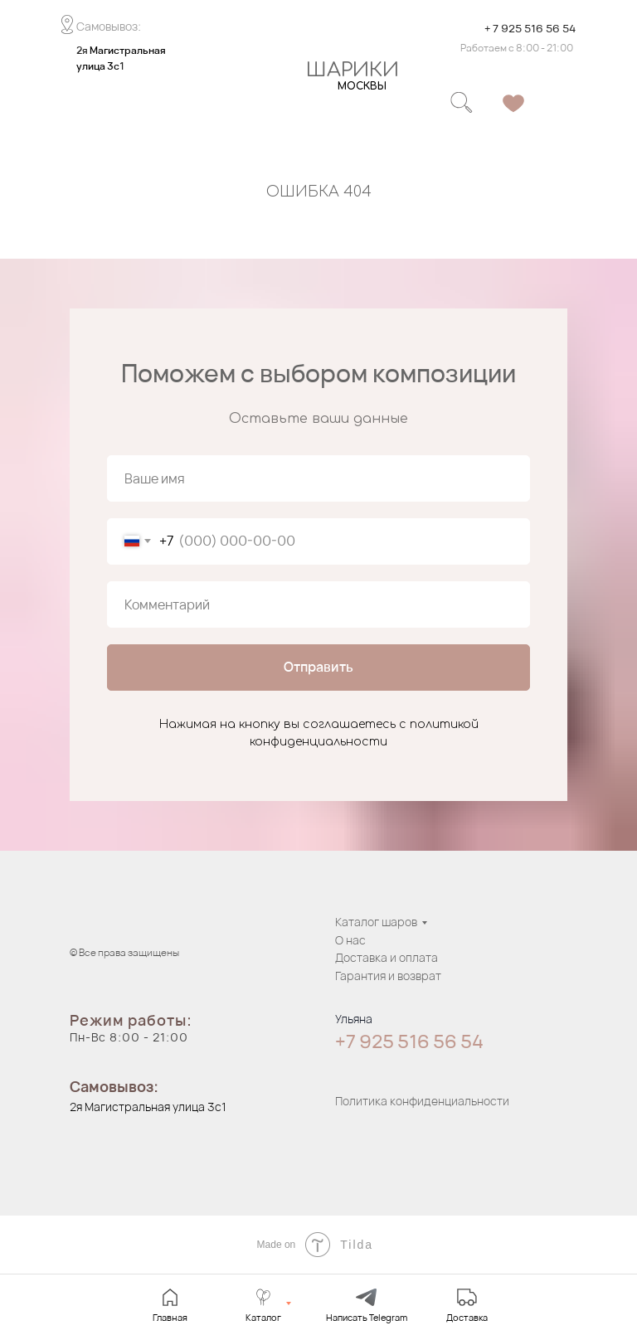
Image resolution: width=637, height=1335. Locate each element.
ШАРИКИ (352, 70)
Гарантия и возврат (388, 975)
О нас (350, 940)
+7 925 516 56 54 (409, 1041)
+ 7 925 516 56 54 (530, 28)
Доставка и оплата (386, 957)
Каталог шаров (376, 922)
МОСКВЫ (362, 86)
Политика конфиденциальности (422, 1101)
